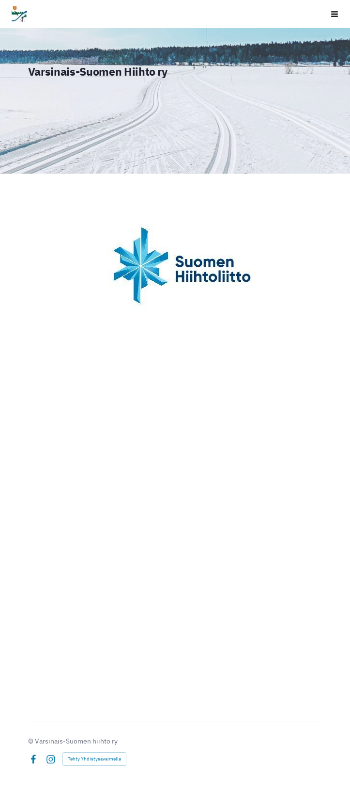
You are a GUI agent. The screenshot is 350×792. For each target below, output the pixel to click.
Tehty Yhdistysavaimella (94, 759)
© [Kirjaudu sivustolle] (31, 741)
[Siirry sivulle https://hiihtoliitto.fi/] (175, 266)
